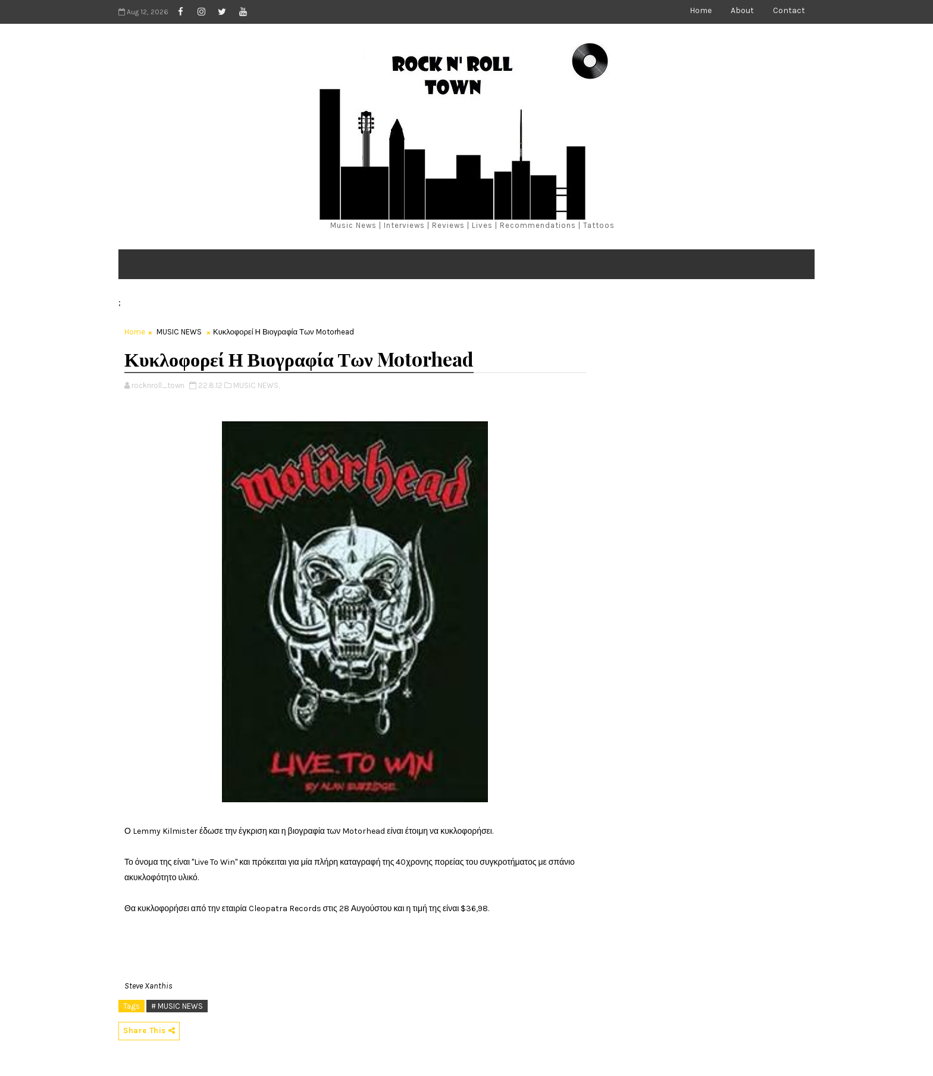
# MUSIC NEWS (177, 1006)
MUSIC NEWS (179, 331)
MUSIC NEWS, (256, 385)
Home (701, 10)
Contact (789, 10)
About (742, 10)
